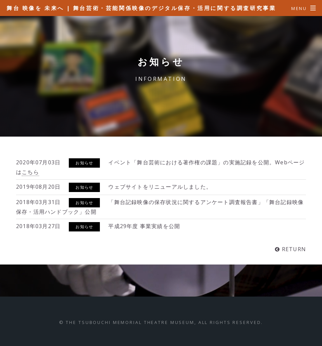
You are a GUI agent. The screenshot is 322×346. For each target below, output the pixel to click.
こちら (30, 172)
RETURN (293, 249)
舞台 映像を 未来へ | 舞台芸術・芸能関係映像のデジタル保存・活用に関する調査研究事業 (141, 8)
